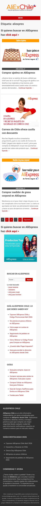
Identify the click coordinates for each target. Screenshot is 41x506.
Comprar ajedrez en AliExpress (18, 72)
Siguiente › (27, 220)
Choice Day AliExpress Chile (16, 451)
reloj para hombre (14, 295)
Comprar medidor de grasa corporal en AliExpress (16, 194)
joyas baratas (13, 287)
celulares (11, 290)
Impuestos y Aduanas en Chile (17, 447)
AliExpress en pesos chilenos (16, 454)
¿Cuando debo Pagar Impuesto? (21, 346)
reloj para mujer (14, 292)
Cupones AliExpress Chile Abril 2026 (19, 443)
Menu (20, 18)
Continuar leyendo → (26, 88)
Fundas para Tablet (17, 395)
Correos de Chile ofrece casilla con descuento (18, 131)
